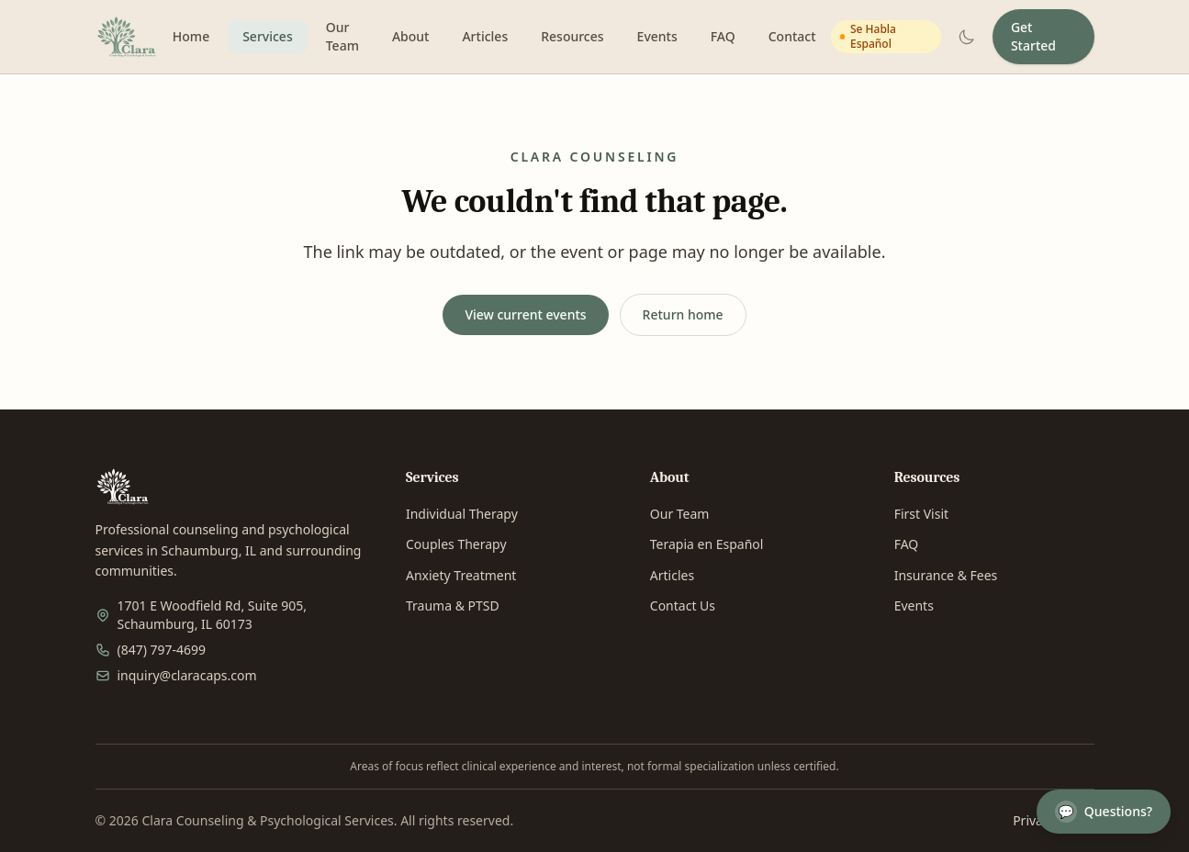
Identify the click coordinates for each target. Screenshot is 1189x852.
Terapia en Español (707, 544)
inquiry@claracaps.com (187, 675)
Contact (792, 36)
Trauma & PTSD (452, 605)
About (411, 36)
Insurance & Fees (946, 575)
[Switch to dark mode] (966, 36)
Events (657, 36)
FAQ (723, 36)
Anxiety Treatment (461, 575)
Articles (485, 36)
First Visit (921, 513)
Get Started (1033, 36)
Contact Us (682, 605)
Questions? (1103, 812)
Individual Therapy (462, 513)
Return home (683, 314)
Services (267, 36)
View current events (525, 314)
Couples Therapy (456, 544)
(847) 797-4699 (162, 649)
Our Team (342, 36)
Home (191, 36)
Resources (572, 36)
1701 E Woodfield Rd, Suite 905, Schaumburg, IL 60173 (213, 615)
